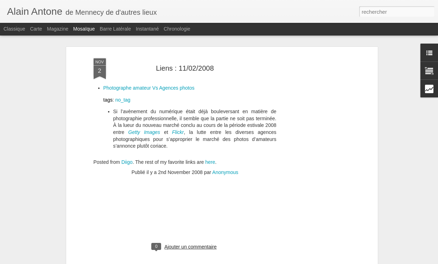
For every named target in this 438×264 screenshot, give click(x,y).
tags (108, 70)
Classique (14, 29)
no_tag (123, 70)
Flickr (178, 102)
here (210, 132)
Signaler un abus (267, 260)
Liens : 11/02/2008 (185, 38)
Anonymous (225, 142)
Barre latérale (115, 29)
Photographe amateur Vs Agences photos (149, 58)
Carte (36, 29)
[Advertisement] (315, 135)
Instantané (147, 29)
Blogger (244, 260)
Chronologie (177, 29)
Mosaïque (84, 29)
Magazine (58, 29)
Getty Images (144, 102)
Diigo (127, 132)
